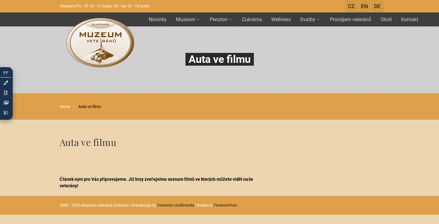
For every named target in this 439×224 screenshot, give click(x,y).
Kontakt (409, 19)
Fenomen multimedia (175, 205)
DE (377, 6)
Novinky (158, 19)
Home (65, 106)
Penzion (221, 19)
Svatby (310, 19)
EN (364, 6)
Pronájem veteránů (350, 19)
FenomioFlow (225, 205)
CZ (351, 6)
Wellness (281, 19)
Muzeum (187, 19)
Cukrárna (252, 19)
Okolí (386, 19)
